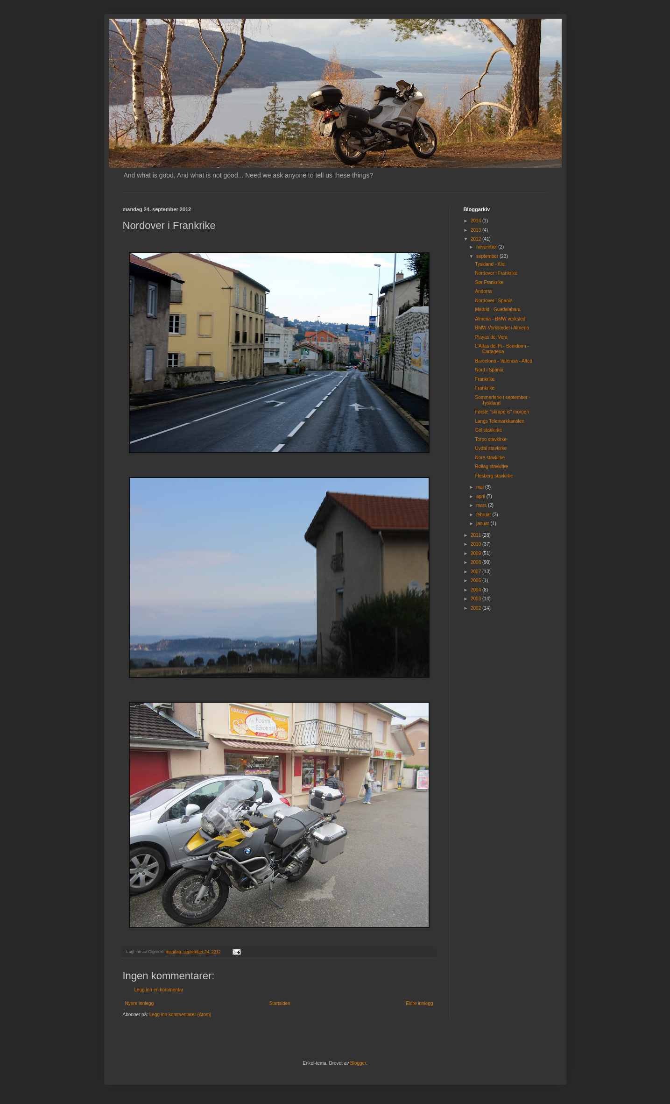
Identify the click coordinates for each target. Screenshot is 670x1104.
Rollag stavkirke (491, 466)
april (481, 496)
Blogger (358, 1063)
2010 (476, 544)
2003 (476, 598)
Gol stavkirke (488, 430)
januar (483, 523)
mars (482, 505)
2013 (476, 230)
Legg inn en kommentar (158, 989)
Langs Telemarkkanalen (499, 421)
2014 (476, 220)
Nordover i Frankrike (496, 273)
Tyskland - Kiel (490, 264)
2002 (476, 608)
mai (480, 487)
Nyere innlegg (139, 1003)
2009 (476, 553)
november (487, 246)
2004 (476, 589)
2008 (476, 562)
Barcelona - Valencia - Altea (504, 360)
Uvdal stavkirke (491, 448)
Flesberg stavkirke (494, 475)
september (488, 256)
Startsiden (279, 1003)
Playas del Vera (491, 337)
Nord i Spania (489, 369)
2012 (476, 239)
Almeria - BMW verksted (500, 318)
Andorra (483, 291)
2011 (476, 535)
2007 (476, 571)
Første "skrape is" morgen (502, 411)
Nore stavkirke (490, 457)
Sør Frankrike (489, 282)
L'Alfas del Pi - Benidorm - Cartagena (502, 348)
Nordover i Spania (494, 300)
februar (484, 514)
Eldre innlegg (419, 1003)
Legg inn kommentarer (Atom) (180, 1014)
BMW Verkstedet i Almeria (502, 327)
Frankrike (485, 379)
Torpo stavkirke (491, 439)
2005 (476, 580)
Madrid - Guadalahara (498, 309)
